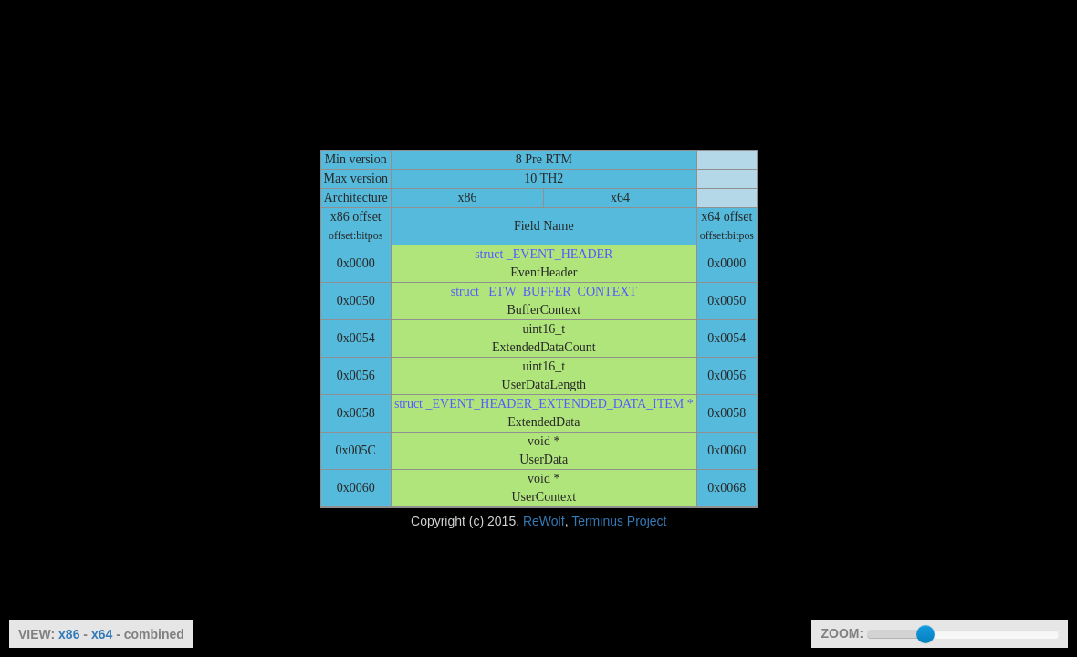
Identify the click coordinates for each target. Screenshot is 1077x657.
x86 (68, 634)
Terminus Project (618, 521)
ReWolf (544, 521)
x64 (101, 634)
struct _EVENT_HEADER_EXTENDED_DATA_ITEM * (544, 404)
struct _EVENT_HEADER (543, 254)
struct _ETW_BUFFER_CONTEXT (544, 291)
